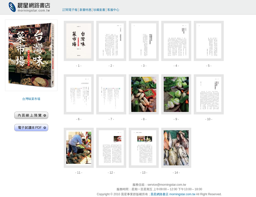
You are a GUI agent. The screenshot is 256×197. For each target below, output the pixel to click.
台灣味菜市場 (31, 99)
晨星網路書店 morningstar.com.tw (172, 194)
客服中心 (113, 10)
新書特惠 (86, 10)
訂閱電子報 (70, 10)
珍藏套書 (99, 10)
